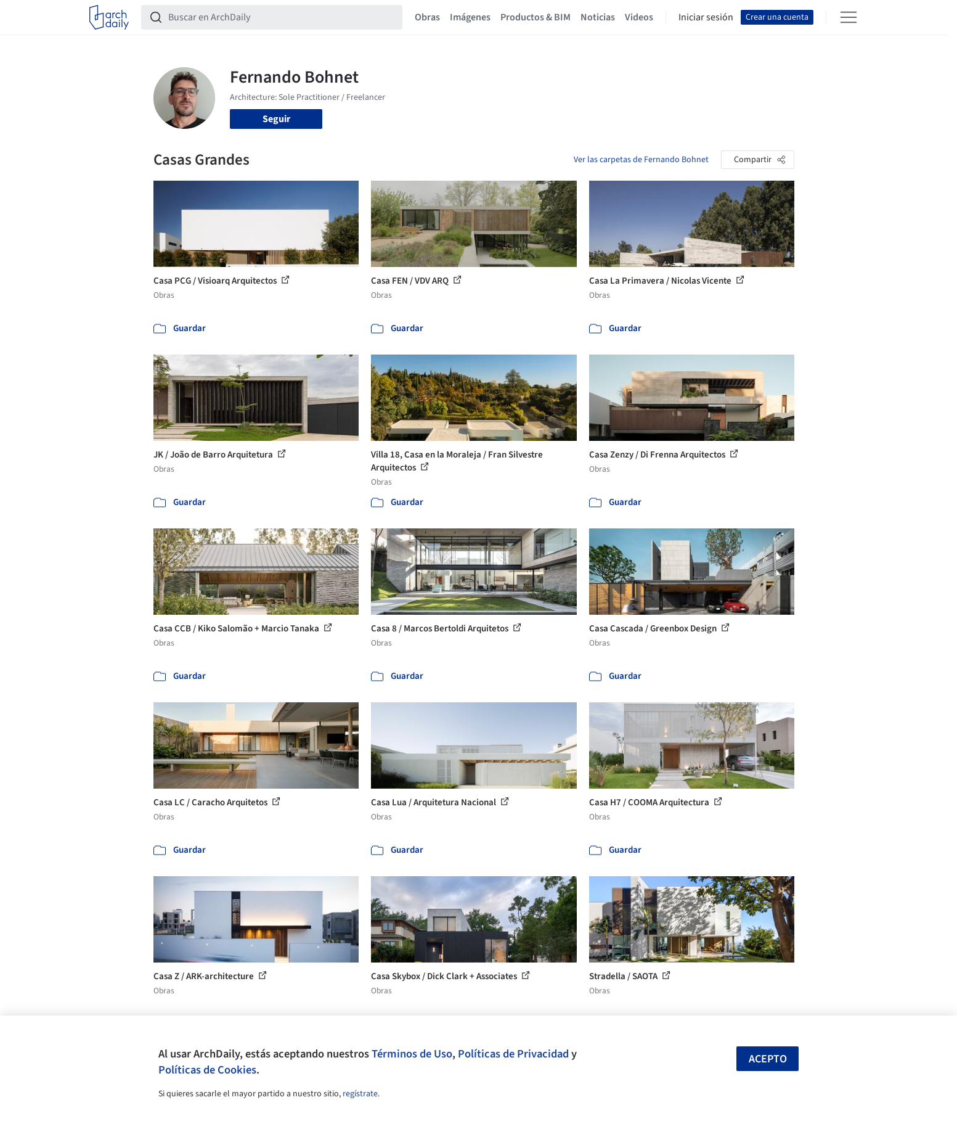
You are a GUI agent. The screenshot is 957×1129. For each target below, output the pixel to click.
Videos (639, 17)
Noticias (597, 17)
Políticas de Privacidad (513, 1054)
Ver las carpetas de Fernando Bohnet (641, 159)
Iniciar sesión (705, 17)
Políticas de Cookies (207, 1070)
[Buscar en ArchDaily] (281, 17)
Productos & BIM (535, 17)
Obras (427, 17)
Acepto (768, 1059)
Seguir (276, 119)
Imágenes (470, 17)
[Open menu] (848, 17)
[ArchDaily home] (109, 17)
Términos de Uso (412, 1054)
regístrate (360, 1094)
